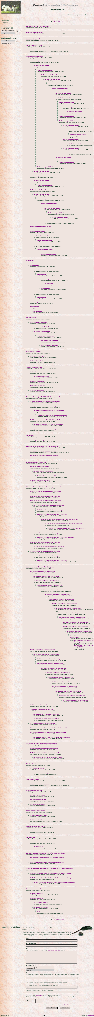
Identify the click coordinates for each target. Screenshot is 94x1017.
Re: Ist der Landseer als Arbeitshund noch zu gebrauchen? (45, 491)
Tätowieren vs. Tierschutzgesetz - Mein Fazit (41, 709)
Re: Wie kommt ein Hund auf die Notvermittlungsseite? (44, 748)
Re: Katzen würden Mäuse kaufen (38, 815)
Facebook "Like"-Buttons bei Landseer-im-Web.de (42, 446)
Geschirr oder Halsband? (34, 367)
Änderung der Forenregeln (34, 32)
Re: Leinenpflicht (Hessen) (37, 440)
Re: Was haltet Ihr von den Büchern (39, 831)
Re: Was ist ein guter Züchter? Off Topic (40, 226)
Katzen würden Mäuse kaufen (35, 811)
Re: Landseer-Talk (34, 842)
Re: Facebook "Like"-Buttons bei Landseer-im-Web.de (44, 451)
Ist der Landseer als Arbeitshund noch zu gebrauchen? (43, 487)
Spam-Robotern (39, 995)
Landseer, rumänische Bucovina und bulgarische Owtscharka (45, 853)
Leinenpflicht (30, 435)
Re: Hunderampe (34, 265)
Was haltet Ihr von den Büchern (36, 826)
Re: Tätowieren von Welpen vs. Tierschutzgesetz (42, 571)
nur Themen (8, 42)
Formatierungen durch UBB (53, 950)
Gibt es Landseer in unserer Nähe (36, 462)
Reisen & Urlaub (8, 32)
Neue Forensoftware (32, 779)
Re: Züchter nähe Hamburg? (37, 768)
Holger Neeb (48, 1015)
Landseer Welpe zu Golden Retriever (37, 26)
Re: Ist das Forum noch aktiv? (38, 50)
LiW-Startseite (90, 1015)
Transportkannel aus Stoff (34, 790)
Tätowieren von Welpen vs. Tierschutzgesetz (40, 567)
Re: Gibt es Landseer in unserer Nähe (39, 466)
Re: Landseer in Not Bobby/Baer (38, 322)
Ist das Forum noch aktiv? (34, 45)
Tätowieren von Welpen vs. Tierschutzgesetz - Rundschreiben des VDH (48, 728)
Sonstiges (8, 33)
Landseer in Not (31, 317)
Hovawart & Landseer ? (33, 889)
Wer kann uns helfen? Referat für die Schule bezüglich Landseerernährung (49, 868)
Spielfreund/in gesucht (33, 39)
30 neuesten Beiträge (8, 43)
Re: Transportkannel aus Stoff (38, 795)
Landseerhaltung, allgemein (8, 30)
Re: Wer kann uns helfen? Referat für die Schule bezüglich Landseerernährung (50, 873)
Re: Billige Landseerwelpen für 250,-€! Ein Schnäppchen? (45, 401)
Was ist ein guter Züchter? (34, 56)
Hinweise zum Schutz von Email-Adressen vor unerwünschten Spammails (55, 976)
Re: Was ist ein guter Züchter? (38, 61)
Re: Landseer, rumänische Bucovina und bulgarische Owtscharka (47, 857)
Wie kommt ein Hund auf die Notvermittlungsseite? (42, 743)
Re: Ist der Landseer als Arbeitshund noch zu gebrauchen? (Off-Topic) (55, 537)
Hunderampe (30, 260)
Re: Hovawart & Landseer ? (37, 893)
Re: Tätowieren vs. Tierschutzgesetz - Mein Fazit (46, 714)
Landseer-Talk (30, 837)
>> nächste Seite (60, 22)
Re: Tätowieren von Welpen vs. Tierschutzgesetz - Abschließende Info (48, 732)
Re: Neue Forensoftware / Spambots (39, 784)
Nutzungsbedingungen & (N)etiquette (64, 1003)
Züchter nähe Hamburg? (33, 764)
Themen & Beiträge (8, 40)
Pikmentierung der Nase (33, 351)
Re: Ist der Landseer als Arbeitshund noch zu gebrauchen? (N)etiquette (59, 519)
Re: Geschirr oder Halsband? (37, 372)
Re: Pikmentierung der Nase (37, 356)
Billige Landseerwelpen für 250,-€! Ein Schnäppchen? (43, 397)
